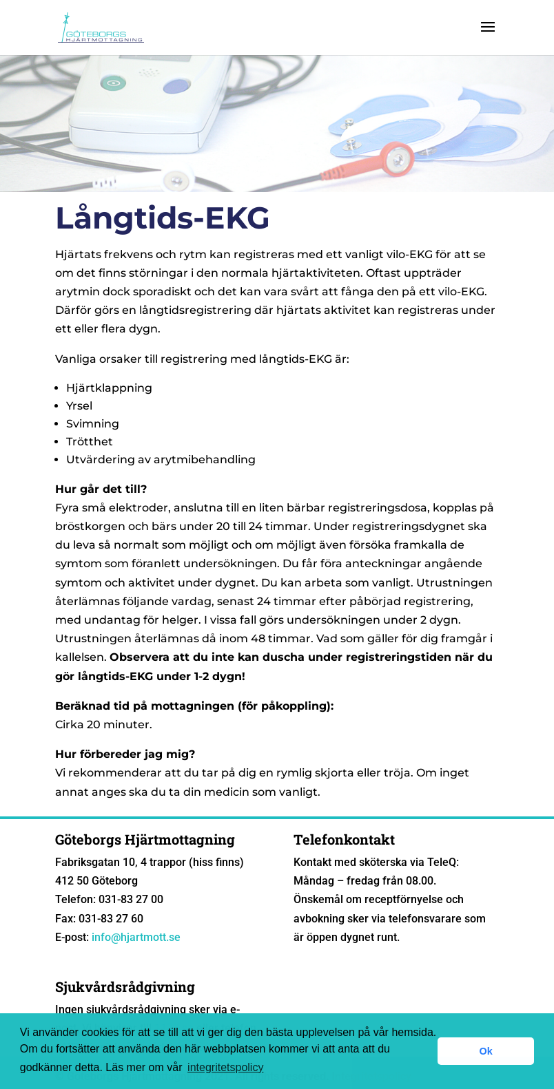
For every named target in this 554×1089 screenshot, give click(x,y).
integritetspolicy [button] (225, 1067)
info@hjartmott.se (136, 937)
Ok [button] (486, 1051)
